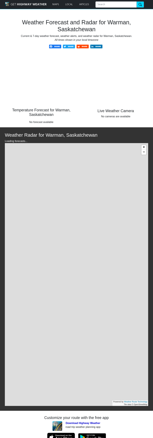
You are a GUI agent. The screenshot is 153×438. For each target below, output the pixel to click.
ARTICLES (84, 4)
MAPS (55, 4)
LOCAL (69, 4)
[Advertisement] (76, 80)
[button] (143, 147)
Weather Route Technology (135, 402)
